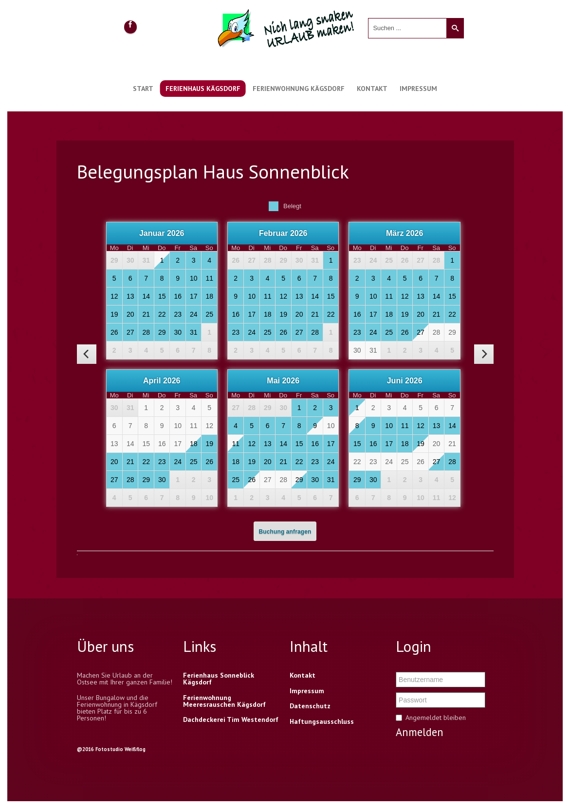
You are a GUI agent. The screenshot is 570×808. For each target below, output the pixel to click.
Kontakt (372, 88)
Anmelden (419, 732)
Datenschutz (310, 705)
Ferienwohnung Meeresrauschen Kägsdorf (224, 701)
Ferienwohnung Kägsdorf (299, 88)
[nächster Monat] (484, 354)
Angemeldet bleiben (435, 717)
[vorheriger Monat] (86, 354)
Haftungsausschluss (322, 721)
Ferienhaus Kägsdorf (202, 88)
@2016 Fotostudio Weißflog (111, 749)
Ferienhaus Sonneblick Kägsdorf (218, 678)
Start (143, 88)
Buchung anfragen (285, 531)
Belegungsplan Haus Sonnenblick (213, 171)
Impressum (418, 88)
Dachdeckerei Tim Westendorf (230, 719)
